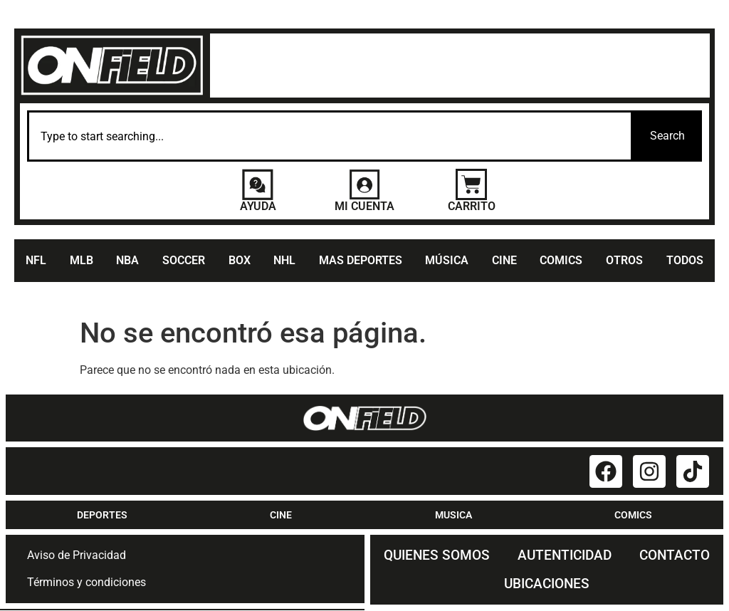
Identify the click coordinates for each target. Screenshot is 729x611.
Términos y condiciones (86, 583)
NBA (127, 261)
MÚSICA (446, 261)
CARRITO (471, 207)
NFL (36, 261)
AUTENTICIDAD (565, 556)
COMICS (561, 261)
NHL (284, 261)
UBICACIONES (546, 584)
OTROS (624, 261)
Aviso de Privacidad (76, 556)
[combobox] (330, 136)
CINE (504, 261)
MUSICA (453, 515)
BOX (240, 261)
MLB (81, 261)
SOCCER (183, 261)
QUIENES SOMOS (437, 556)
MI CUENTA (364, 207)
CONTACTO (674, 556)
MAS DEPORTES (360, 261)
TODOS (684, 261)
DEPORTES (102, 515)
